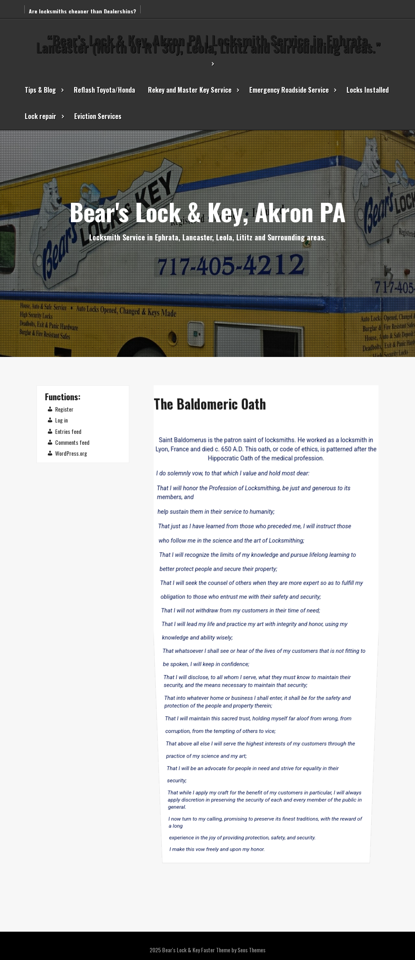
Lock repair (40, 116)
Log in (61, 420)
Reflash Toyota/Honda (104, 90)
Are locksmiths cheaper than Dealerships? (82, 11)
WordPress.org (71, 453)
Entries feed (68, 431)
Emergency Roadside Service (289, 90)
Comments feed (72, 442)
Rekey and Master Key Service (189, 90)
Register (64, 409)
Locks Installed (368, 90)
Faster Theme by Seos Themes (233, 949)
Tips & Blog (40, 90)
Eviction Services (98, 116)
